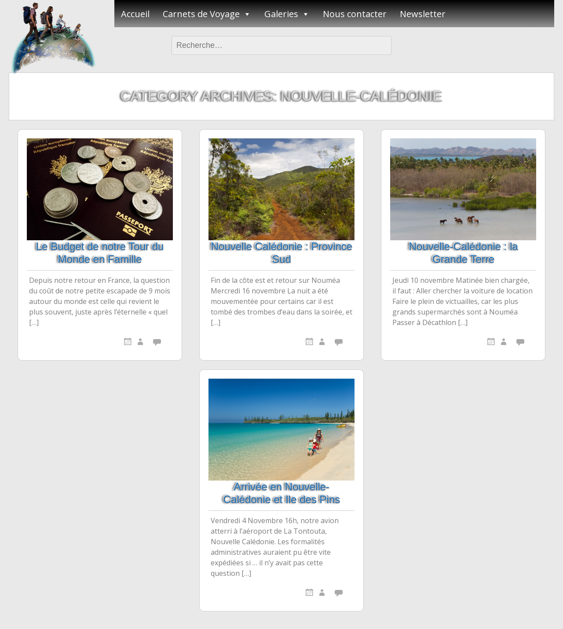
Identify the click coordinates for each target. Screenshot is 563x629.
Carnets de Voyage (201, 14)
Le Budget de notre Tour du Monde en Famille (99, 252)
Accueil (135, 14)
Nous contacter (355, 14)
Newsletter (423, 14)
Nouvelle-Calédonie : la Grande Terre (463, 252)
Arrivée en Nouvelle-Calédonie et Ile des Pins (281, 493)
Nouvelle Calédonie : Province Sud (281, 252)
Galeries (281, 14)
